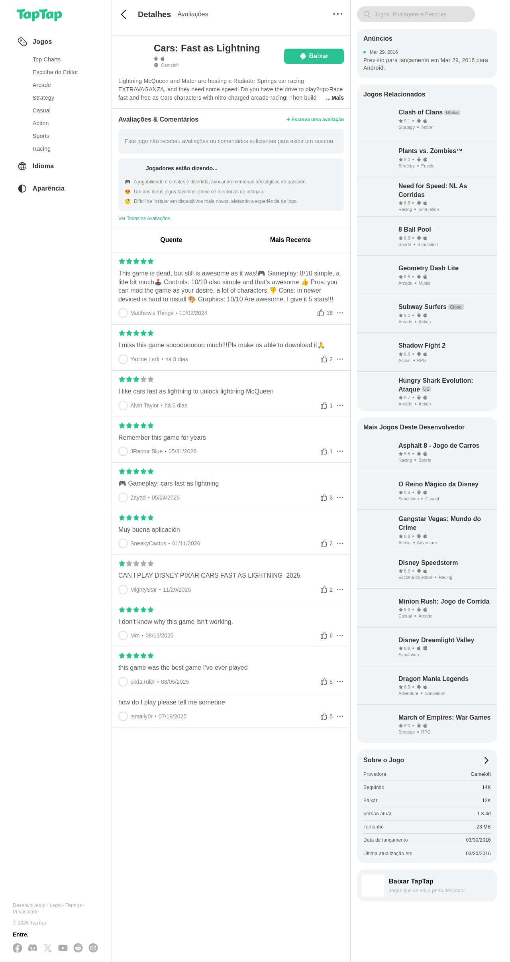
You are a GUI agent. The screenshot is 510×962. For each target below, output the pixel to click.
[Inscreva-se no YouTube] (63, 948)
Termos (74, 905)
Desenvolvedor (29, 905)
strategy (43, 97)
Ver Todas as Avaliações (144, 218)
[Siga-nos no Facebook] (17, 948)
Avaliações (192, 14)
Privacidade (26, 912)
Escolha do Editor (55, 72)
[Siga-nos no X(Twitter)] (48, 948)
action (41, 123)
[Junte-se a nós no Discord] (32, 948)
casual (42, 110)
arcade (42, 85)
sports (41, 136)
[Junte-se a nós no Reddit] (78, 948)
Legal (56, 905)
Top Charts (47, 59)
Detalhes (154, 14)
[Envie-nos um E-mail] (93, 948)
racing (42, 149)
